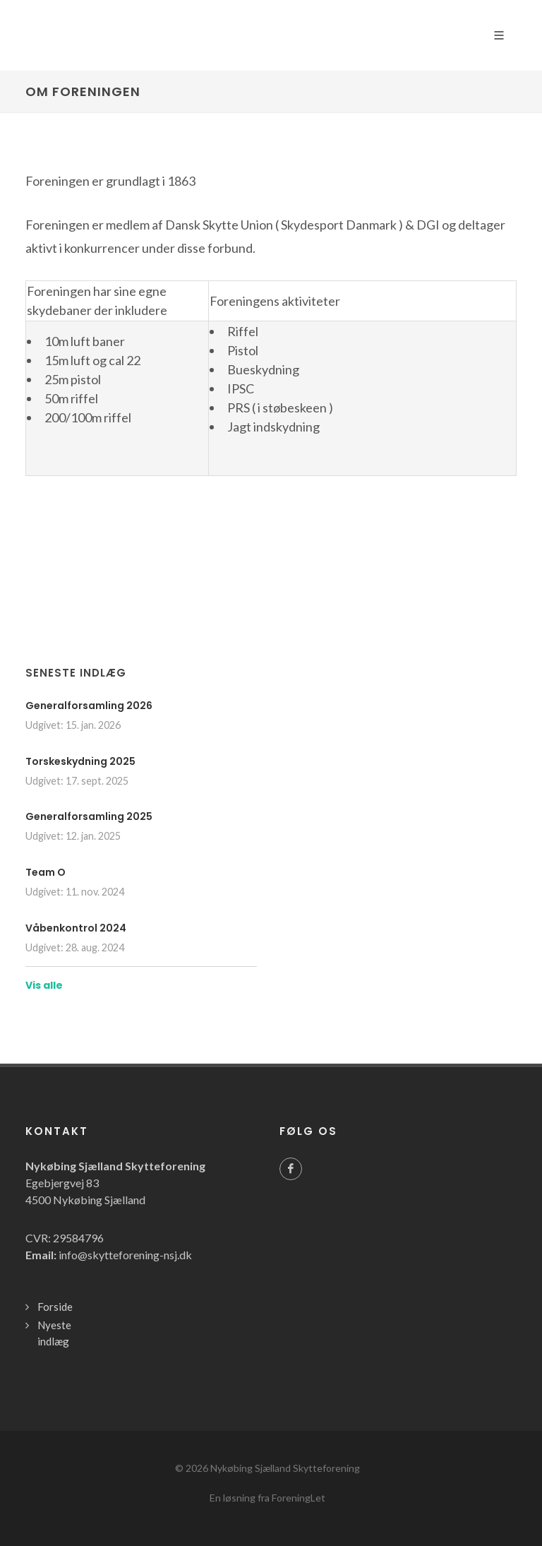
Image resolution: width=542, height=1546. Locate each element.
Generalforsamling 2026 (88, 705)
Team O (45, 872)
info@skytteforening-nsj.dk (125, 1254)
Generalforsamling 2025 (88, 816)
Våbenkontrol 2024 (75, 928)
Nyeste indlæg (54, 1333)
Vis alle (44, 985)
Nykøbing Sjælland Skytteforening (285, 1468)
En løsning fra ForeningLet (267, 1498)
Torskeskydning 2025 (80, 761)
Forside (55, 1306)
